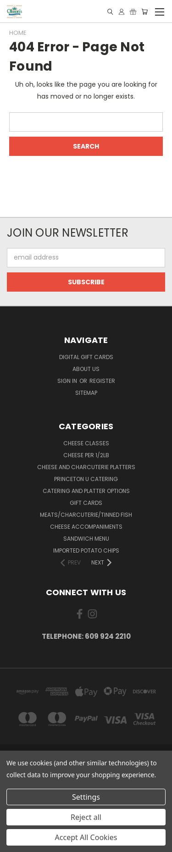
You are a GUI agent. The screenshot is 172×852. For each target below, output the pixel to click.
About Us (86, 369)
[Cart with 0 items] (144, 12)
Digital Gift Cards (86, 357)
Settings (86, 797)
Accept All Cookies (86, 837)
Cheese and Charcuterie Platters (86, 467)
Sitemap (86, 393)
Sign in (67, 381)
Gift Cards (86, 503)
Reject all (86, 817)
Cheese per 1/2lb (86, 455)
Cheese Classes (86, 443)
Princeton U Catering (86, 479)
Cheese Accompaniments (86, 527)
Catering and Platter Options (86, 491)
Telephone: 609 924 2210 (86, 636)
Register (102, 381)
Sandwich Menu (86, 538)
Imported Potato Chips (86, 550)
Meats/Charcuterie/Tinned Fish (86, 515)
